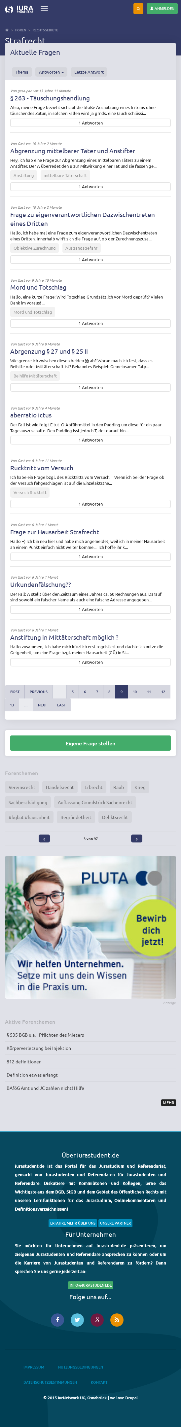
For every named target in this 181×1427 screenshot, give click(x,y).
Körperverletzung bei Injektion (39, 1048)
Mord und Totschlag (38, 287)
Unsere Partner (115, 1223)
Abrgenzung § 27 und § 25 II (49, 351)
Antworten (51, 72)
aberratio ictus (31, 415)
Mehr (168, 1102)
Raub (118, 787)
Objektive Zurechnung (35, 248)
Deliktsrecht (115, 817)
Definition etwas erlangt (32, 1075)
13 (12, 705)
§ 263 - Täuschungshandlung (50, 98)
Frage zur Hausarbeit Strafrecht (54, 532)
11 (149, 692)
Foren (20, 29)
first (14, 692)
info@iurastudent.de (91, 1285)
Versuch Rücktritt (30, 492)
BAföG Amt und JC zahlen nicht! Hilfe (45, 1088)
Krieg (140, 787)
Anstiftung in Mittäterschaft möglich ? (64, 637)
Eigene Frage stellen (90, 743)
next (42, 705)
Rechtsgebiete (45, 29)
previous (39, 692)
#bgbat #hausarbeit (29, 817)
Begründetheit (75, 817)
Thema (22, 72)
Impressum (33, 1367)
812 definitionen (24, 1061)
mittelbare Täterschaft (65, 175)
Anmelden (162, 8)
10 (135, 692)
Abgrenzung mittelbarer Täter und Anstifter (72, 151)
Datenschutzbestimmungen (50, 1382)
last (61, 705)
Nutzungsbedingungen (80, 1367)
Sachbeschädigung (28, 802)
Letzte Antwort (89, 72)
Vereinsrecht (22, 787)
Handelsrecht (60, 787)
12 (163, 692)
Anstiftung (24, 175)
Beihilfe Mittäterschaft (35, 375)
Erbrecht (94, 787)
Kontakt (99, 1382)
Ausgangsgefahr (81, 248)
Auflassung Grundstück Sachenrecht (95, 802)
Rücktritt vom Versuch (41, 468)
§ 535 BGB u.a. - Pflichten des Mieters (45, 1035)
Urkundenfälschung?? (40, 584)
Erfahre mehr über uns (72, 1223)
